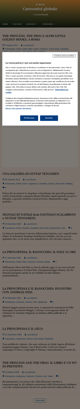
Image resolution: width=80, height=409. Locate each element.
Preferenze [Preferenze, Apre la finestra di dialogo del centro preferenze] (29, 118)
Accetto (49, 118)
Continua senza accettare (64, 56)
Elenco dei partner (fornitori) (18, 108)
